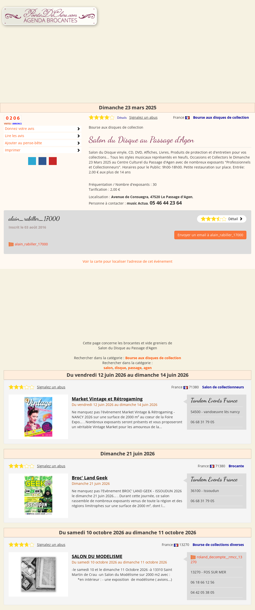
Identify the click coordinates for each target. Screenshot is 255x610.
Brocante (236, 466)
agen (148, 367)
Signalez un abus (143, 117)
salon (108, 367)
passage (135, 367)
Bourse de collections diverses (218, 544)
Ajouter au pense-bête (23, 143)
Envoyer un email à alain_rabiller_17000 (210, 235)
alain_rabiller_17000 (34, 218)
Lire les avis (14, 135)
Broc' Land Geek (90, 478)
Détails (122, 118)
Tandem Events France (214, 400)
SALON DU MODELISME (97, 556)
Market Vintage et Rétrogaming (107, 399)
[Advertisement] (127, 68)
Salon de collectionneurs (223, 387)
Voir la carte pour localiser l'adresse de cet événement (127, 261)
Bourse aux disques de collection (221, 117)
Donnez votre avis (19, 128)
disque (120, 367)
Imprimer (12, 150)
